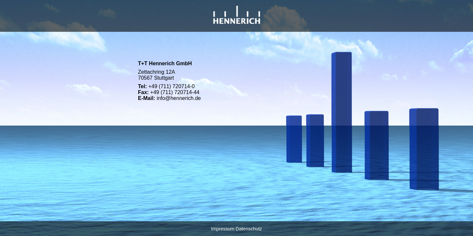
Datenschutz (249, 228)
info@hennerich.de (179, 98)
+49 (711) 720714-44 (174, 92)
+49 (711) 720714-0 (171, 86)
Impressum (222, 228)
